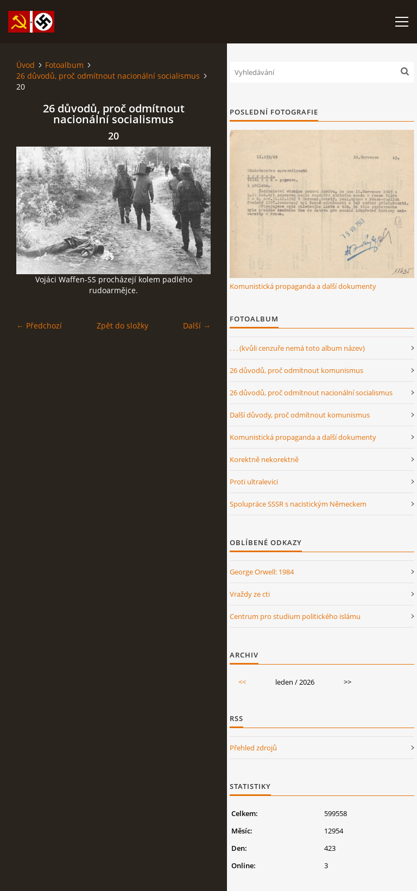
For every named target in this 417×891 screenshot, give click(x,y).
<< (242, 682)
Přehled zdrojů (253, 748)
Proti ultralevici (254, 481)
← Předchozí (39, 325)
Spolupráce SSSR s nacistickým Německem (298, 504)
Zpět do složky (122, 325)
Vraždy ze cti (250, 594)
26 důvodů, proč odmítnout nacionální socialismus (108, 76)
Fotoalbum (64, 65)
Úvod (25, 65)
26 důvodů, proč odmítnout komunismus (296, 370)
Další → (197, 325)
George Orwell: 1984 (262, 572)
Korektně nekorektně (264, 459)
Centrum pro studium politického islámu (295, 616)
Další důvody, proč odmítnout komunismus (300, 415)
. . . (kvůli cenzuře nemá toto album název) (297, 348)
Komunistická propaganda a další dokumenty (303, 286)
